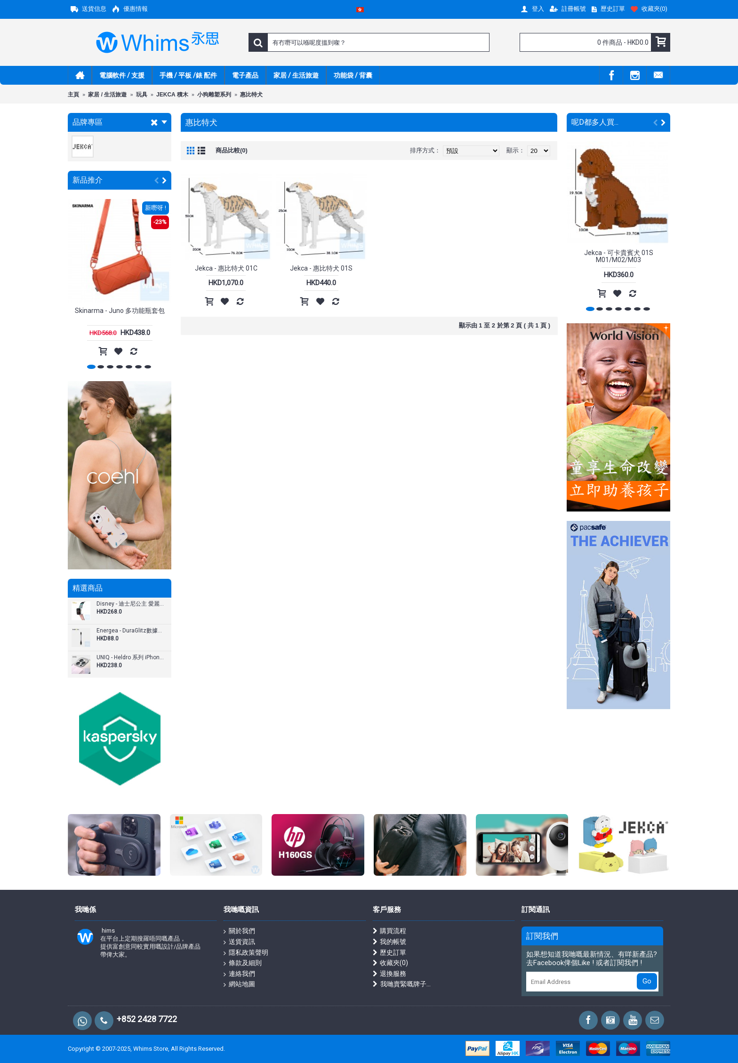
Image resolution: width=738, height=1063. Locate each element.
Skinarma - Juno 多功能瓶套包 (120, 310)
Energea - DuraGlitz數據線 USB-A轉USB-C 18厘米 (130, 631)
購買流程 (389, 931)
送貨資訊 (239, 942)
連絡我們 (239, 974)
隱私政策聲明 (246, 953)
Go (646, 981)
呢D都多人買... (594, 122)
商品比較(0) (232, 150)
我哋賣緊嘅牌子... (402, 984)
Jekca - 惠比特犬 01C (226, 268)
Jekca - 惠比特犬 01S (321, 268)
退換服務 (389, 974)
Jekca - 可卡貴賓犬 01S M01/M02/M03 (618, 256)
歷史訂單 (389, 953)
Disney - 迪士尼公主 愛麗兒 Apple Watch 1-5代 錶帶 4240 (130, 604)
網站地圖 (239, 984)
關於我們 (239, 931)
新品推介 (87, 180)
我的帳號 (389, 942)
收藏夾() (390, 963)
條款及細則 (243, 963)
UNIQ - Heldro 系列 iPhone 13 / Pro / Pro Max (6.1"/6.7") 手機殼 (130, 658)
